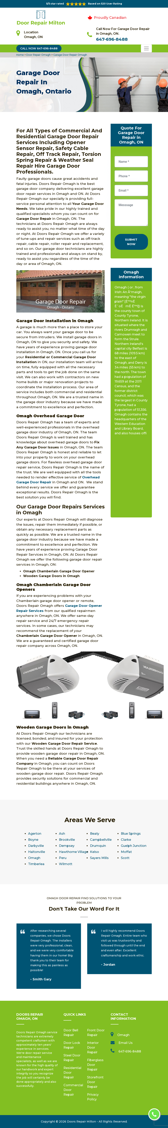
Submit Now (131, 242)
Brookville (67, 840)
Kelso (94, 852)
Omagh (34, 858)
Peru (62, 858)
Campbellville (101, 840)
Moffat (126, 852)
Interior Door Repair (93, 1047)
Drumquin (98, 846)
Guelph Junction (133, 846)
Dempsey (66, 846)
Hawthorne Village (73, 852)
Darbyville (36, 846)
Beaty (94, 833)
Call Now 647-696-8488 (39, 48)
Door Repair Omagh (38, 54)
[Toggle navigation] (146, 48)
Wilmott (65, 864)
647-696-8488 (112, 39)
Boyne (33, 840)
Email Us (125, 1043)
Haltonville (36, 852)
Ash (62, 833)
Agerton (34, 833)
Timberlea (36, 864)
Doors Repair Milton (81, 1121)
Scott (125, 858)
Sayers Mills (99, 858)
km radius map (131, 478)
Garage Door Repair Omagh (70, 54)
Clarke (126, 840)
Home (20, 54)
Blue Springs (131, 833)
